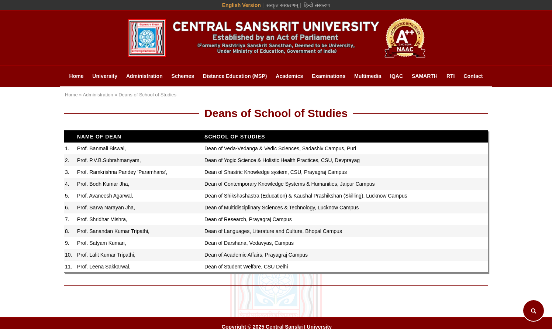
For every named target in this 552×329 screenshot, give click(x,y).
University (104, 76)
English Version (241, 5)
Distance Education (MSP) (235, 76)
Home (76, 76)
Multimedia (367, 76)
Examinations (328, 76)
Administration (144, 76)
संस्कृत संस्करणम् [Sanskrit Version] (282, 5)
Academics (289, 76)
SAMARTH (425, 76)
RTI (450, 76)
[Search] (533, 310)
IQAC (396, 76)
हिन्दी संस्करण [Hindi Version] (317, 5)
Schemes (183, 76)
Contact (473, 76)
